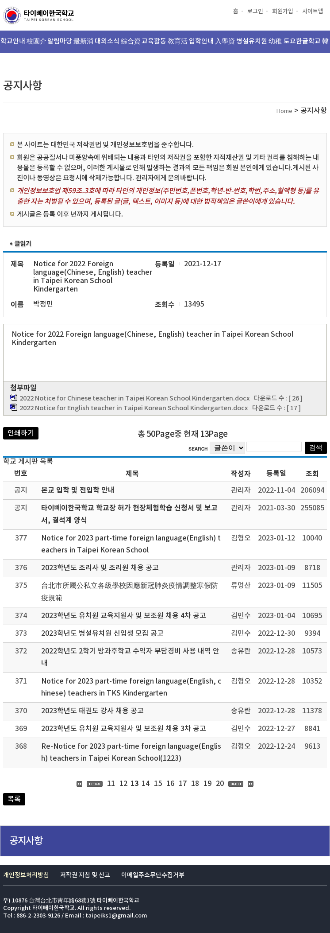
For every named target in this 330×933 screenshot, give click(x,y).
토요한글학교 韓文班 (306, 45)
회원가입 (282, 11)
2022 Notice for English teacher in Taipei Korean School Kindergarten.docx (133, 408)
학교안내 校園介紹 (23, 45)
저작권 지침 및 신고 (85, 875)
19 (207, 784)
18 (195, 784)
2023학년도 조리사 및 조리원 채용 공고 (100, 568)
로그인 (255, 11)
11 (111, 784)
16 (170, 784)
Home (284, 111)
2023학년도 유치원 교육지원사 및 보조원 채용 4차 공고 (123, 616)
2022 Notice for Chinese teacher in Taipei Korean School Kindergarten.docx (134, 398)
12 (123, 784)
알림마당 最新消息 (70, 45)
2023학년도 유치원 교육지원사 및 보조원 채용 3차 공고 (123, 729)
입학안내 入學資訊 (212, 45)
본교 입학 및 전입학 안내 (78, 490)
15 (158, 784)
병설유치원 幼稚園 (259, 45)
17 (183, 784)
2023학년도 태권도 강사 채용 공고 (92, 711)
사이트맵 (312, 11)
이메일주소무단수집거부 (152, 875)
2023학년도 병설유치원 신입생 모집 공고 (102, 634)
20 (220, 784)
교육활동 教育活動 (165, 45)
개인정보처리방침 (26, 875)
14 (146, 784)
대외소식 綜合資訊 (118, 45)
